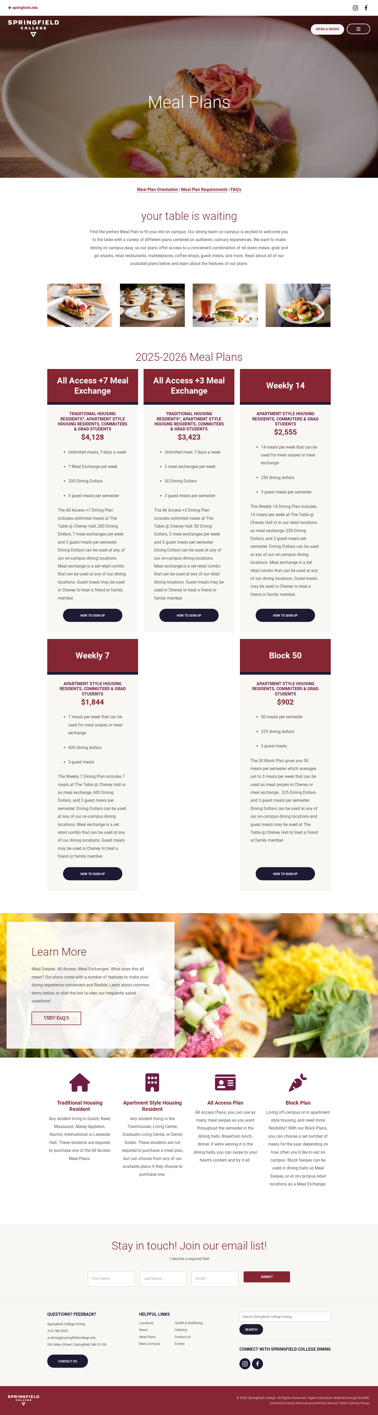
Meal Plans (147, 1337)
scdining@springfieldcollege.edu (71, 1338)
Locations (146, 1323)
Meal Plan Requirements (204, 189)
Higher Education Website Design (332, 1398)
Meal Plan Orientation (157, 189)
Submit (267, 1277)
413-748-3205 (57, 1331)
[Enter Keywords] (285, 1317)
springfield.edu (23, 8)
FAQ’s (236, 189)
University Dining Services (289, 1403)
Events (180, 1344)
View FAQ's (56, 1018)
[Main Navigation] (358, 29)
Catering (181, 1330)
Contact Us (67, 1361)
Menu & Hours (326, 29)
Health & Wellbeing (189, 1323)
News (143, 1330)
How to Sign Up (92, 615)
